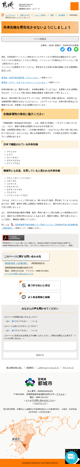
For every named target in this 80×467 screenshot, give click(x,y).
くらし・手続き (40, 15)
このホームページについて (48, 368)
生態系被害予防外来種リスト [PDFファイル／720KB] (38, 225)
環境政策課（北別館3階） (16, 263)
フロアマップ (40, 403)
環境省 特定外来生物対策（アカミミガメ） (20, 78)
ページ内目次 (40, 39)
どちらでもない (21, 321)
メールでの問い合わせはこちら (19, 274)
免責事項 (30, 368)
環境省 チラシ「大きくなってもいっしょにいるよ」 (24, 82)
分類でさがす (25, 15)
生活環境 (61, 15)
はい (8, 321)
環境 (52, 15)
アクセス (60, 394)
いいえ (34, 321)
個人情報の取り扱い (14, 368)
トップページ (10, 15)
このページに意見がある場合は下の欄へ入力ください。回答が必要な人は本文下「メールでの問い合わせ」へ (39, 336)
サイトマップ (68, 368)
